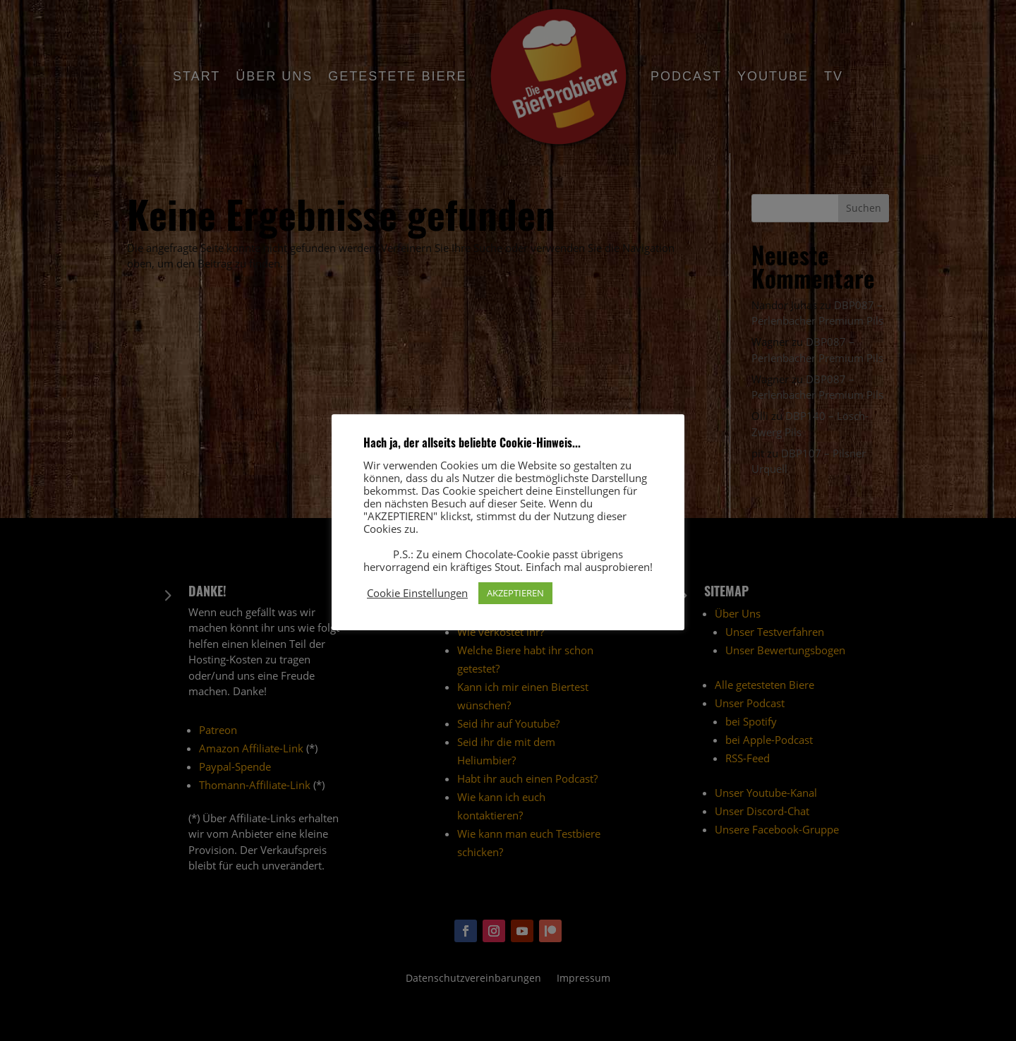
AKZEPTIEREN (515, 592)
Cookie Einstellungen (417, 592)
